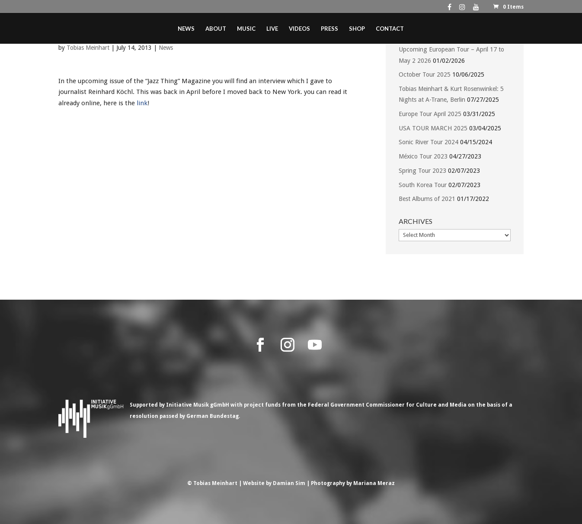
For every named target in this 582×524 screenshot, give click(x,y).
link (142, 103)
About (215, 29)
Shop (357, 29)
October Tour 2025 (425, 74)
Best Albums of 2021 (427, 198)
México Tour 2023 (423, 156)
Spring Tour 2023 (422, 170)
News (186, 29)
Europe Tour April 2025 (430, 113)
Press (329, 29)
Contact (390, 29)
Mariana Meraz (374, 483)
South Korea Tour (423, 184)
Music (246, 29)
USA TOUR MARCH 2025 (433, 128)
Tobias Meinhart (88, 47)
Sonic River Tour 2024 (428, 142)
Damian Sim (289, 483)
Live (272, 29)
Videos (299, 29)
